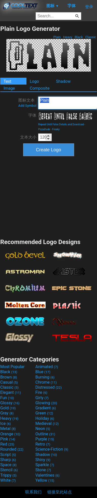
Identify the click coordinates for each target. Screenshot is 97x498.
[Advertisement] (48, 196)
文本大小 (28, 137)
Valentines (47, 475)
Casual (9, 382)
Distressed (48, 387)
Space (8, 464)
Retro (42, 444)
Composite (40, 88)
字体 (32, 115)
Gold (8, 408)
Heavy (67, 37)
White (8, 480)
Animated (46, 366)
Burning (44, 377)
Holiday (44, 418)
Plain (56, 37)
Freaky (56, 129)
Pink (7, 439)
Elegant (10, 392)
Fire (41, 392)
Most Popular (12, 366)
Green (44, 413)
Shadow (63, 81)
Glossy (10, 402)
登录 (89, 6)
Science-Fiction (51, 449)
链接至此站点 (59, 492)
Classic (90, 37)
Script (8, 454)
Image (9, 88)
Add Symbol (27, 105)
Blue (42, 371)
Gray (6, 413)
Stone (43, 469)
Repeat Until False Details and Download (61, 124)
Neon (42, 428)
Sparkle (44, 464)
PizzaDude (44, 129)
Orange (10, 434)
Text (7, 81)
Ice (5, 423)
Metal (8, 428)
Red (7, 444)
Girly (42, 397)
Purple (44, 439)
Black (79, 37)
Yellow (44, 480)
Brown (8, 377)
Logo (34, 81)
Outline (45, 434)
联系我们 (33, 492)
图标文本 (27, 102)
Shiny (42, 459)
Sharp (8, 459)
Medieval (47, 423)
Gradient (45, 408)
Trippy (8, 475)
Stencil (9, 469)
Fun (7, 397)
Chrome (46, 382)
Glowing (46, 402)
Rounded (11, 449)
